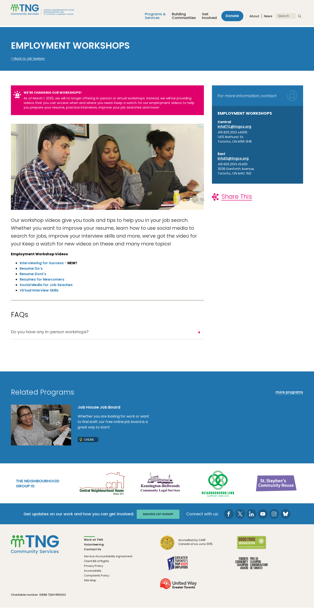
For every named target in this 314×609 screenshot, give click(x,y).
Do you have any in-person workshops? (50, 332)
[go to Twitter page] (242, 515)
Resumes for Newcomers (42, 279)
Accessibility (92, 572)
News (268, 17)
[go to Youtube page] (264, 515)
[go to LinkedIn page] (253, 515)
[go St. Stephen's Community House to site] (276, 484)
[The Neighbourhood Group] (48, 10)
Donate (231, 17)
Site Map (90, 581)
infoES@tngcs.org (233, 158)
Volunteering (94, 545)
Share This (236, 196)
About (254, 17)
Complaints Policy (96, 576)
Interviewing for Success (42, 263)
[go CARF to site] (186, 546)
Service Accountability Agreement (108, 557)
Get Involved (206, 17)
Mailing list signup (158, 515)
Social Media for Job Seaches (46, 284)
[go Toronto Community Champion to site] (251, 567)
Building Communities (181, 17)
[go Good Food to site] (251, 546)
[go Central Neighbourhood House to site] (102, 484)
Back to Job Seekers (29, 58)
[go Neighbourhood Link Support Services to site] (218, 484)
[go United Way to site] (178, 587)
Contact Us (92, 550)
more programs (289, 393)
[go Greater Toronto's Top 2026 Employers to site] (178, 567)
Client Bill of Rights (96, 562)
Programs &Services (152, 17)
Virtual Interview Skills (39, 290)
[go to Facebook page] (230, 515)
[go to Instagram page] (276, 515)
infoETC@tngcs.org (234, 126)
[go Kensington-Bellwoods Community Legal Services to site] (160, 484)
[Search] (286, 17)
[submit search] (299, 17)
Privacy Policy (93, 567)
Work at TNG (93, 541)
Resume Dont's (33, 273)
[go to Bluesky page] (287, 515)
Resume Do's (31, 268)
